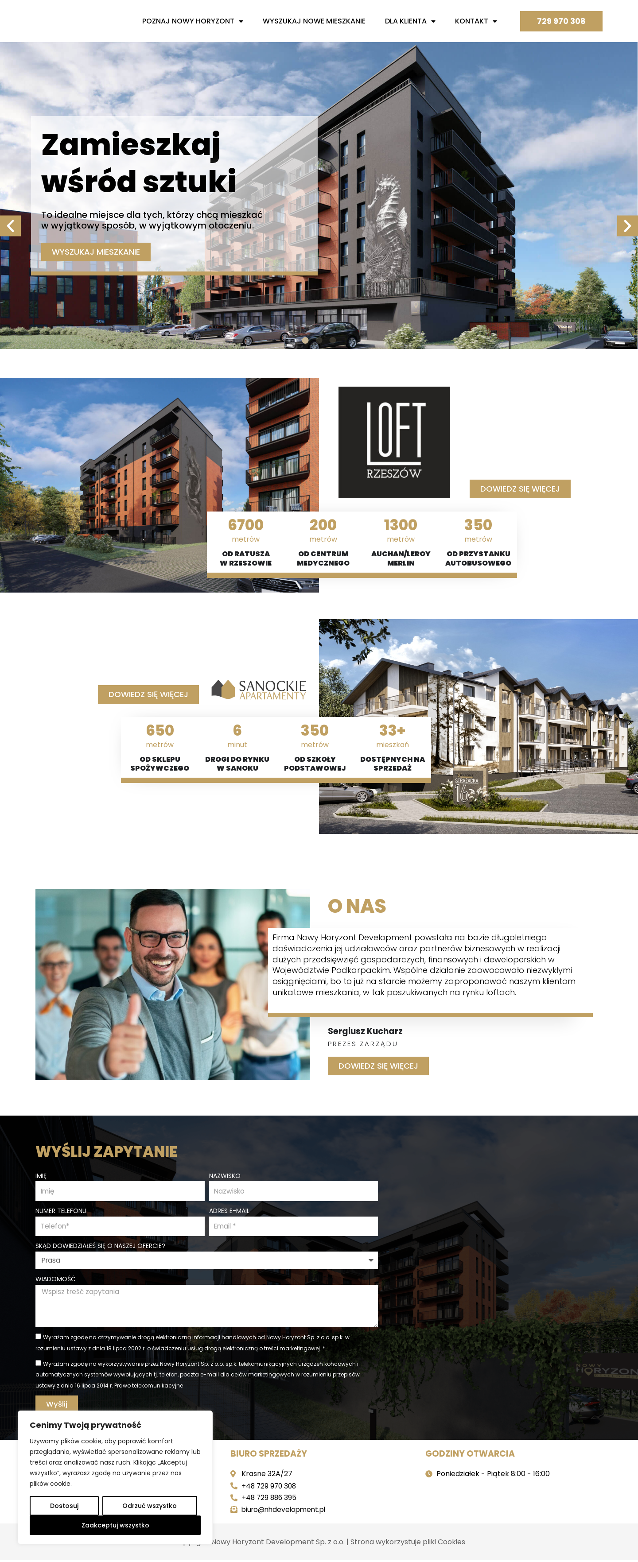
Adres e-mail (229, 1209)
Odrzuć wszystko (149, 1505)
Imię (41, 1174)
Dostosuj (64, 1505)
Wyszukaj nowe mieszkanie (314, 21)
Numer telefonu (60, 1209)
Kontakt (476, 21)
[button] (10, 193)
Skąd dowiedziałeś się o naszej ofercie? (100, 1245)
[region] (115, 1477)
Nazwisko (225, 1174)
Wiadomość (55, 1279)
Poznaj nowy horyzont (192, 21)
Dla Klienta (410, 21)
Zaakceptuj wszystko (115, 1525)
